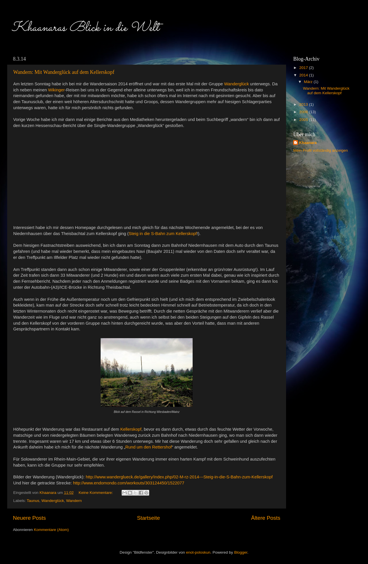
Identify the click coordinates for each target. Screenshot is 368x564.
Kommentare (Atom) (51, 530)
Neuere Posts (29, 518)
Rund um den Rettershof (148, 447)
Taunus (33, 500)
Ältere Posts (265, 518)
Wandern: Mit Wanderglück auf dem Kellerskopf (63, 72)
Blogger (240, 552)
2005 (304, 120)
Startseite (148, 518)
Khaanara (308, 142)
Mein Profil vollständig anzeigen (320, 150)
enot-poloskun (198, 552)
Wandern (74, 500)
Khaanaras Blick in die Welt (85, 28)
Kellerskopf (130, 429)
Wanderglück (52, 500)
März (309, 82)
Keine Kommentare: (96, 492)
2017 (304, 68)
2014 (304, 75)
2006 (304, 112)
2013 (304, 104)
